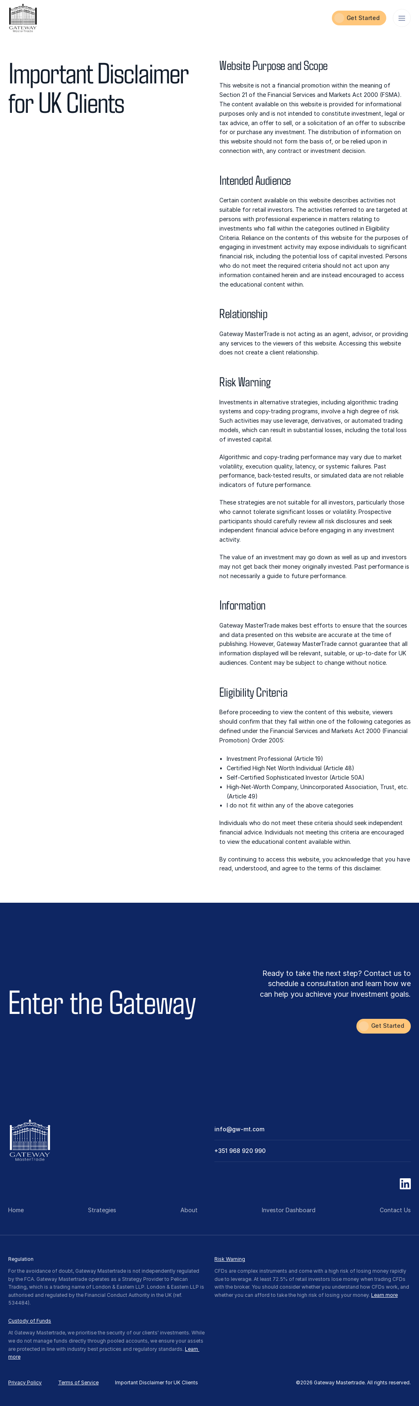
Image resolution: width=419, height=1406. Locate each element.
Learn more (384, 1295)
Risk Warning (229, 1259)
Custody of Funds (29, 1321)
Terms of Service (78, 1382)
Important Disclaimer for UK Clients (156, 1382)
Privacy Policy (25, 1382)
